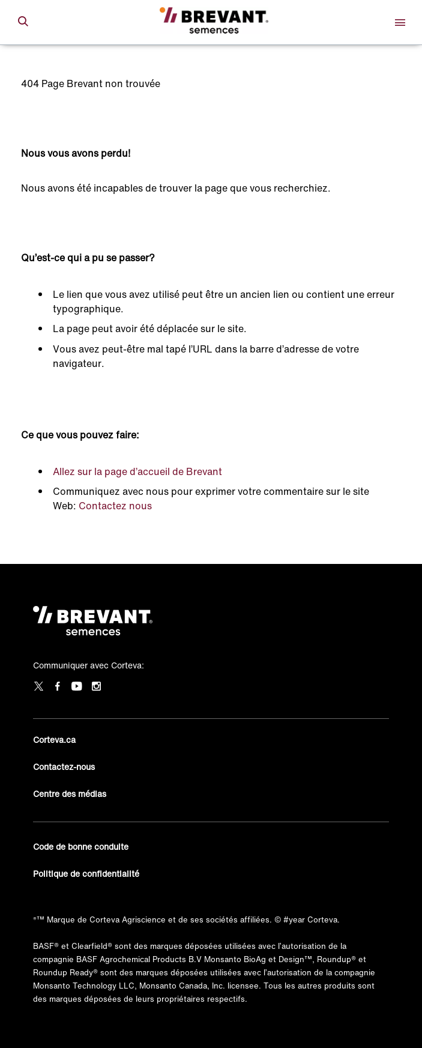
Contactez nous (115, 505)
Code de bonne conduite (80, 846)
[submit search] (23, 22)
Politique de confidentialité (86, 873)
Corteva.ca (54, 739)
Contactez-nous (64, 766)
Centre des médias (69, 793)
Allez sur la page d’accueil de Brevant (137, 471)
